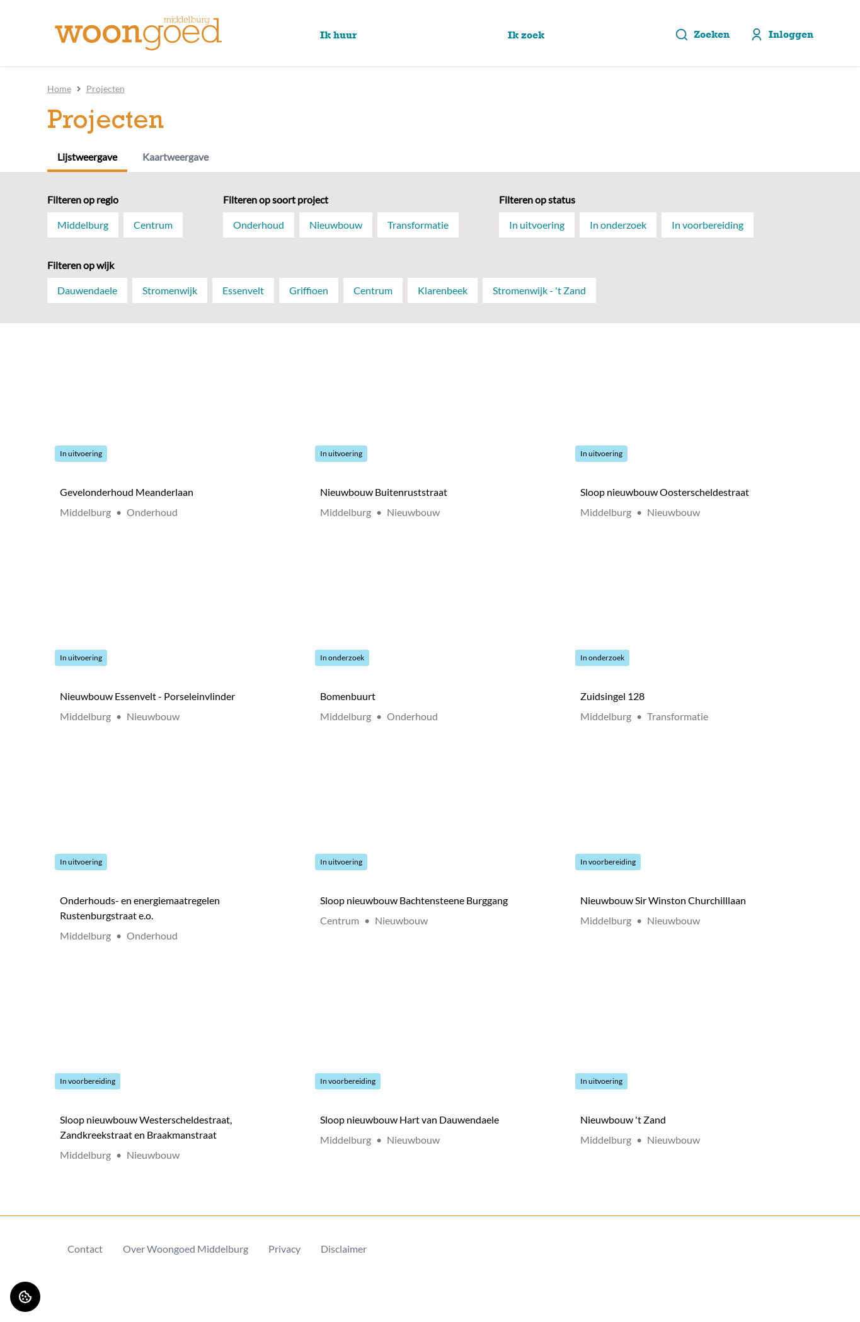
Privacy (284, 1249)
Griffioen (308, 290)
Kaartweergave (175, 157)
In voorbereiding (707, 225)
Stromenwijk (169, 290)
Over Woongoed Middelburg (185, 1249)
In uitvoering (537, 225)
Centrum (153, 225)
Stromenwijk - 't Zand (539, 290)
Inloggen (781, 35)
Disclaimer (344, 1249)
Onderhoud (258, 225)
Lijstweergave (87, 157)
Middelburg (82, 225)
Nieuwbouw (335, 225)
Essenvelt (243, 290)
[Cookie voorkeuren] (25, 1297)
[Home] (138, 33)
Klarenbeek (442, 290)
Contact (85, 1249)
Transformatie (418, 225)
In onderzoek (618, 225)
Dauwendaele (87, 290)
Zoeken (702, 35)
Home (59, 88)
